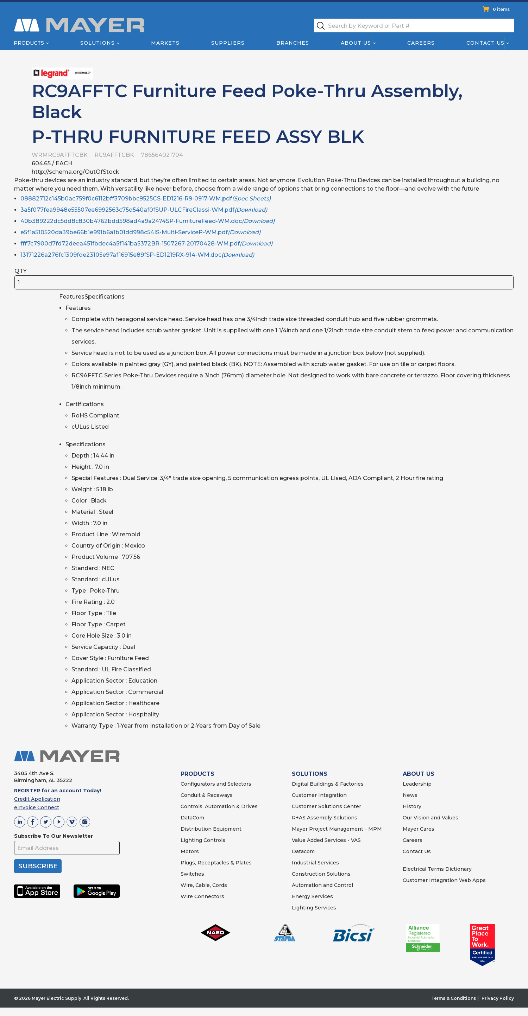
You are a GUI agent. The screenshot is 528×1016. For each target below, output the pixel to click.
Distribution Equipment (211, 829)
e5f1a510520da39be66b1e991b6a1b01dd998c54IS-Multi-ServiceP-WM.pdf (140, 232)
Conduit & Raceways (207, 795)
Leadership (417, 784)
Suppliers (228, 43)
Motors (190, 851)
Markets (165, 43)
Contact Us (486, 43)
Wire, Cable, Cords (204, 885)
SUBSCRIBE (37, 866)
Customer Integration (319, 795)
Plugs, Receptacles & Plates (216, 863)
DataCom (192, 817)
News (410, 795)
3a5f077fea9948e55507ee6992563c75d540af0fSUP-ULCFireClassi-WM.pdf (143, 209)
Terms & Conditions (453, 998)
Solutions (97, 43)
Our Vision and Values (430, 817)
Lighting (191, 840)
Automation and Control (322, 885)
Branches (292, 43)
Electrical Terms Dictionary (437, 869)
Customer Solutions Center (326, 806)
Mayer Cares (418, 829)
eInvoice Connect (36, 807)
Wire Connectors (202, 896)
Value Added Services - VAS (326, 840)
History (412, 806)
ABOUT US (418, 774)
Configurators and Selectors (216, 784)
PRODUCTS (197, 774)
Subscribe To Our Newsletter (53, 836)
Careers (421, 43)
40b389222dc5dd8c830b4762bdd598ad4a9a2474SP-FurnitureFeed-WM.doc (147, 221)
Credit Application (37, 799)
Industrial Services (315, 863)
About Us (356, 43)
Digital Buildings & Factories (328, 784)
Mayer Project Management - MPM (337, 829)
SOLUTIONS (309, 774)
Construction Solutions (321, 874)
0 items (501, 9)
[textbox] (414, 25)
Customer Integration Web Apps (444, 880)
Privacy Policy (498, 998)
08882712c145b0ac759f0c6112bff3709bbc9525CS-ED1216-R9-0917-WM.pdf (145, 198)
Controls (213, 840)
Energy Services (312, 896)
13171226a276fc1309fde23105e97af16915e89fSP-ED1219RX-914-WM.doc (137, 254)
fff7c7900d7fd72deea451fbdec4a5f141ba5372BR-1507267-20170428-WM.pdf (146, 243)
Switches (192, 874)
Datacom (303, 851)
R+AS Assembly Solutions (324, 817)
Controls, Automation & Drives (219, 806)
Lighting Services (314, 908)
